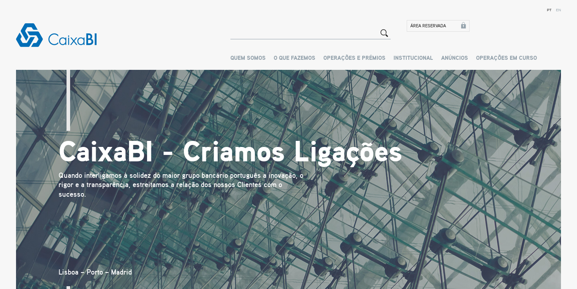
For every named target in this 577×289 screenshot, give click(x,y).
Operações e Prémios (354, 58)
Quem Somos (248, 58)
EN (558, 10)
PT (549, 10)
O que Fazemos (294, 58)
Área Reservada (428, 26)
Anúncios (454, 58)
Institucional (413, 58)
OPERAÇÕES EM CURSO (506, 58)
